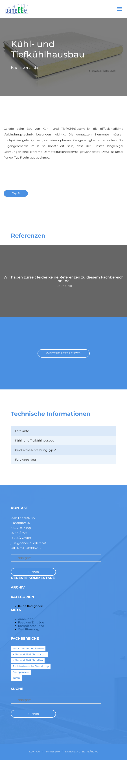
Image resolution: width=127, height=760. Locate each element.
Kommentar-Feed (31, 626)
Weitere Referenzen (63, 353)
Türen (16, 677)
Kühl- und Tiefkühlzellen (28, 660)
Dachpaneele (21, 672)
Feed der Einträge (31, 622)
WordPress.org (28, 629)
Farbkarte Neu (25, 459)
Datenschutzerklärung (81, 752)
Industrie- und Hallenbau (28, 648)
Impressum (52, 752)
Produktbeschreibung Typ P (35, 450)
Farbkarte (22, 431)
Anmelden (25, 619)
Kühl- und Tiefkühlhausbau (34, 440)
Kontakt (34, 752)
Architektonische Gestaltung (31, 666)
